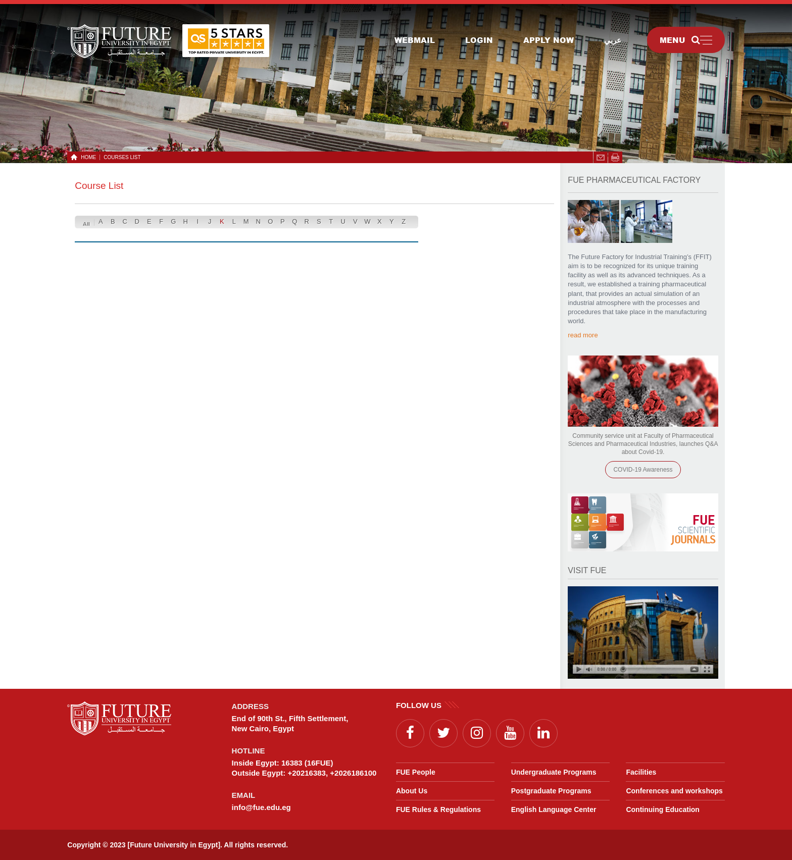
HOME (86, 157)
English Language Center (554, 809)
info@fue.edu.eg (261, 807)
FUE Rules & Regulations (438, 809)
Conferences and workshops (674, 791)
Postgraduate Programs (551, 791)
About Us (411, 791)
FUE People (415, 772)
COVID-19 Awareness (642, 469)
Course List (99, 185)
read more (583, 335)
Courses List (122, 157)
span (615, 158)
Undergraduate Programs (554, 772)
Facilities (641, 772)
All (86, 224)
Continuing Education (662, 809)
